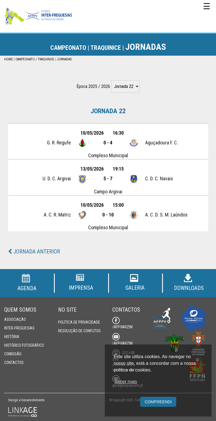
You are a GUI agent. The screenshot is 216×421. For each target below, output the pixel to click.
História (11, 336)
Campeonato (25, 59)
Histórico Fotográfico (24, 345)
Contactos (14, 362)
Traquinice (46, 59)
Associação (15, 319)
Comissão (12, 354)
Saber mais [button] (126, 381)
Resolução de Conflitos (79, 331)
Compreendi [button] (158, 402)
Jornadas (64, 59)
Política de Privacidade (79, 322)
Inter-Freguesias (19, 328)
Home (8, 59)
